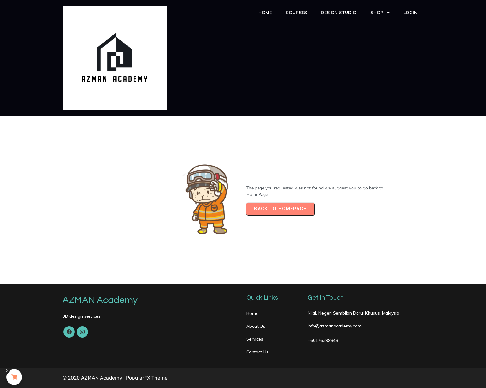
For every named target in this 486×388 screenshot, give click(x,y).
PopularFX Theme (146, 378)
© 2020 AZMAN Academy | (94, 378)
